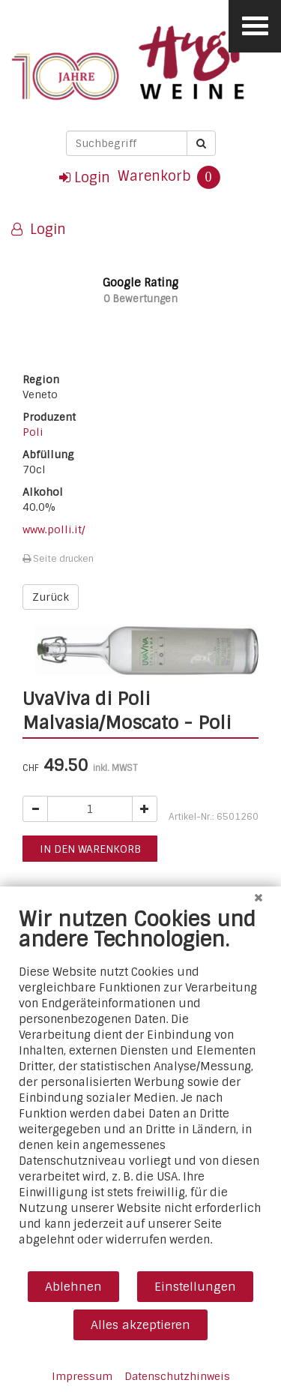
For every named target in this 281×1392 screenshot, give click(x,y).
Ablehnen (73, 1286)
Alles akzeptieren (140, 1325)
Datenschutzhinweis (177, 1376)
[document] (140, 1088)
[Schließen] (258, 897)
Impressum (82, 1376)
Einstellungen (195, 1286)
